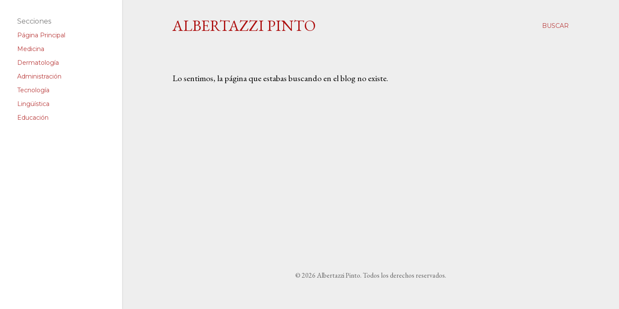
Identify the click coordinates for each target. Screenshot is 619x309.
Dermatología (38, 63)
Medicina (30, 49)
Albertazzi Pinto (244, 25)
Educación (33, 117)
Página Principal (41, 35)
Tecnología (33, 90)
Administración (39, 76)
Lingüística (33, 104)
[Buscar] (555, 25)
